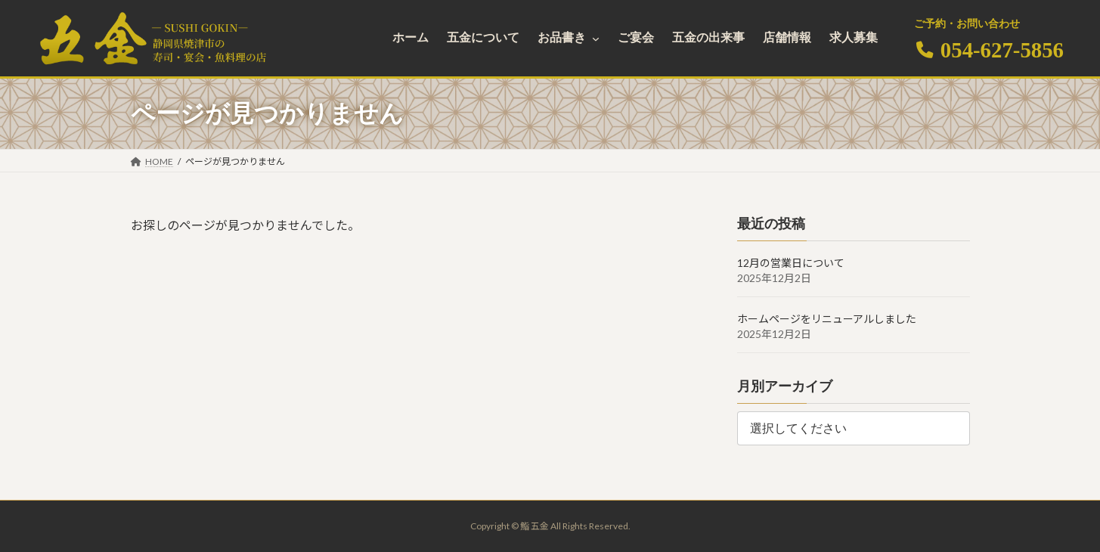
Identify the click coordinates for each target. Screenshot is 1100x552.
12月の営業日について (790, 262)
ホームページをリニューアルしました (826, 318)
